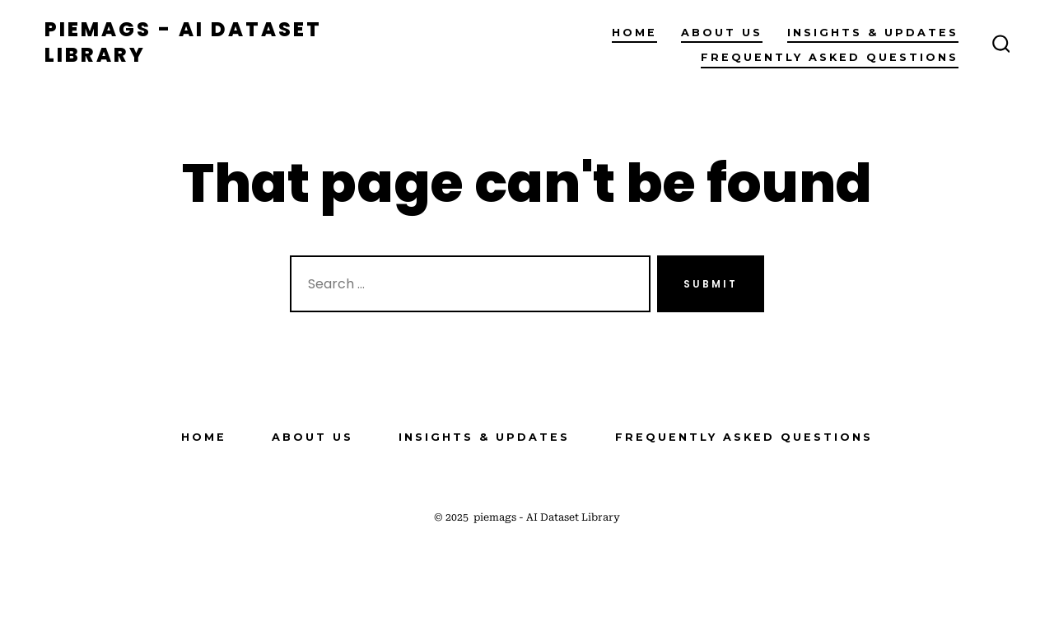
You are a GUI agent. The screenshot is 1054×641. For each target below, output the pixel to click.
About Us (722, 32)
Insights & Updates (872, 32)
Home (634, 32)
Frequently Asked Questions (829, 57)
